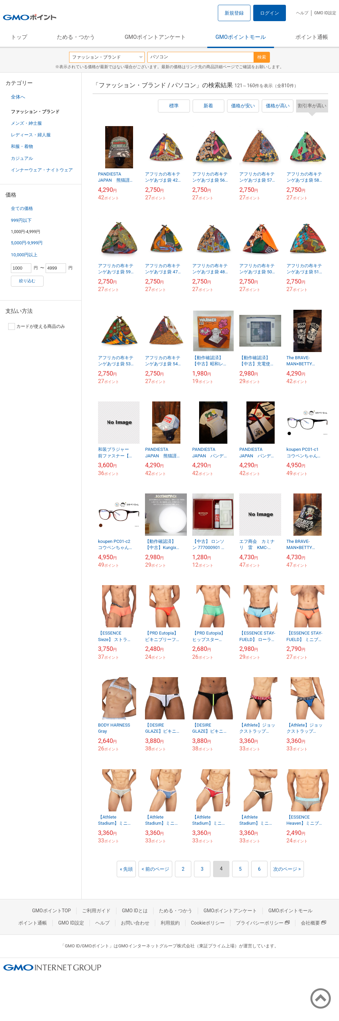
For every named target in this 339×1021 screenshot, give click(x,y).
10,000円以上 (24, 254)
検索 (261, 57)
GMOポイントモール (240, 37)
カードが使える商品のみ (36, 326)
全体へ (18, 97)
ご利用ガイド (96, 910)
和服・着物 (22, 146)
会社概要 (313, 923)
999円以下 (21, 220)
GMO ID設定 (325, 13)
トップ (19, 37)
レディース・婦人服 (31, 134)
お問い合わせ (135, 923)
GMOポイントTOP (51, 910)
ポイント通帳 (311, 37)
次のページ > (287, 869)
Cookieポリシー (208, 923)
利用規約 (170, 923)
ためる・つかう (76, 37)
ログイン (269, 13)
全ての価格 (22, 208)
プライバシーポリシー (263, 923)
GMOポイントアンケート (155, 37)
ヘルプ (302, 13)
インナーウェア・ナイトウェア (42, 169)
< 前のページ (155, 869)
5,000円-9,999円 (27, 242)
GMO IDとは (135, 910)
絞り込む (27, 280)
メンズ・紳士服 (26, 123)
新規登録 (234, 13)
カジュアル (22, 158)
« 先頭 (126, 869)
